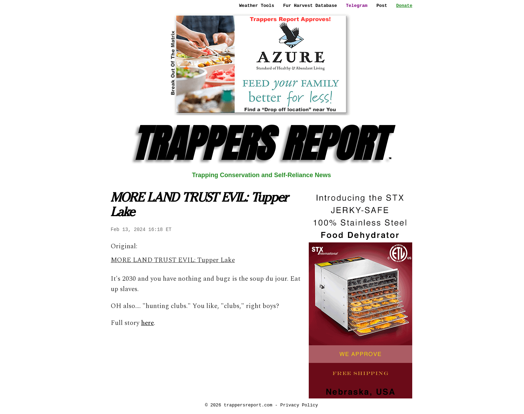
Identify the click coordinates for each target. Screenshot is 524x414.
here (147, 323)
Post (381, 5)
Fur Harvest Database (310, 5)
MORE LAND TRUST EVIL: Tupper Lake (173, 260)
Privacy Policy (299, 405)
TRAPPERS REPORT (261, 143)
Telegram (356, 5)
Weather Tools (256, 5)
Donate (404, 5)
